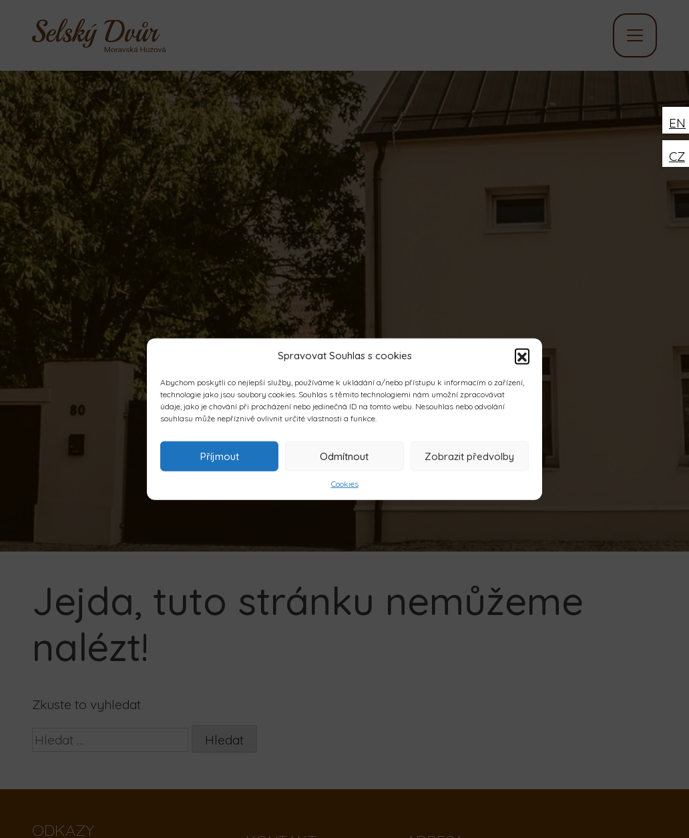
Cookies (345, 484)
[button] (522, 356)
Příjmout (219, 455)
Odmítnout (344, 455)
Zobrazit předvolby (469, 455)
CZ (677, 156)
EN (677, 123)
